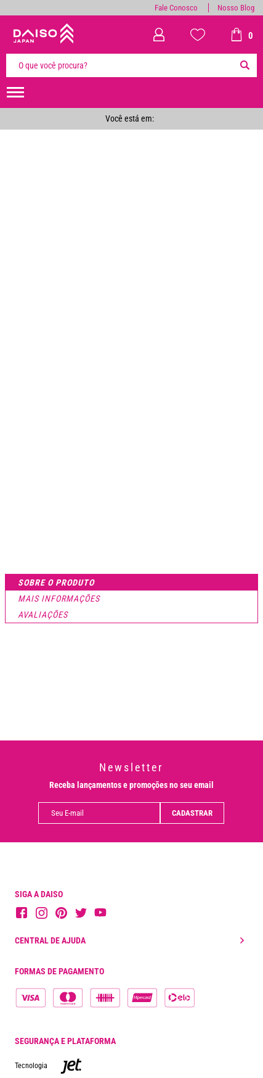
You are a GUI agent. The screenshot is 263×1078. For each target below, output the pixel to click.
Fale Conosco (176, 7)
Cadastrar (192, 813)
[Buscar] (244, 65)
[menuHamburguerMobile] (15, 92)
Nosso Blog (235, 7)
